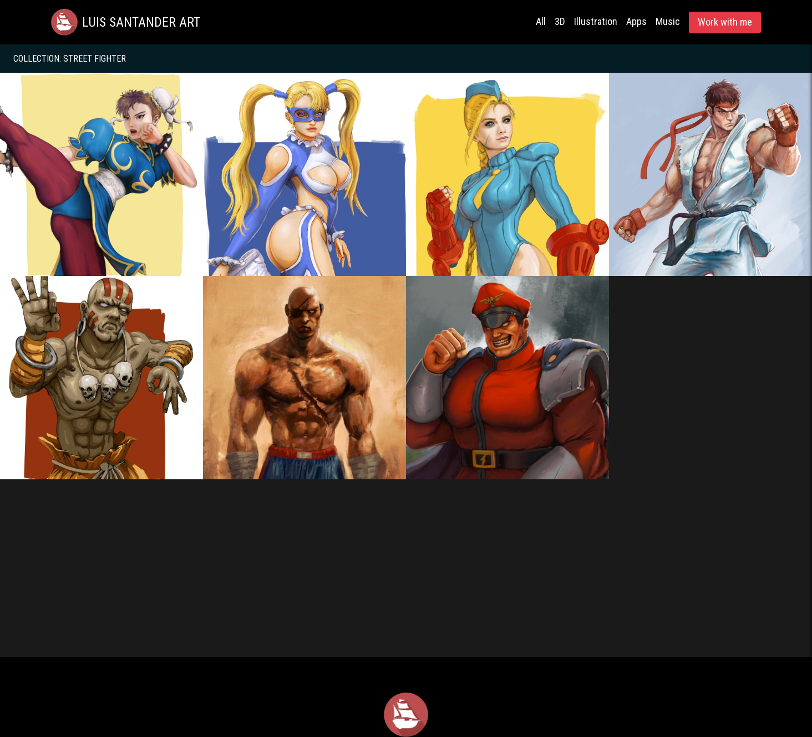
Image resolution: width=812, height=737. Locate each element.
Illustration (595, 21)
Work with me (725, 22)
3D (560, 21)
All (541, 21)
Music (668, 21)
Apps (636, 21)
